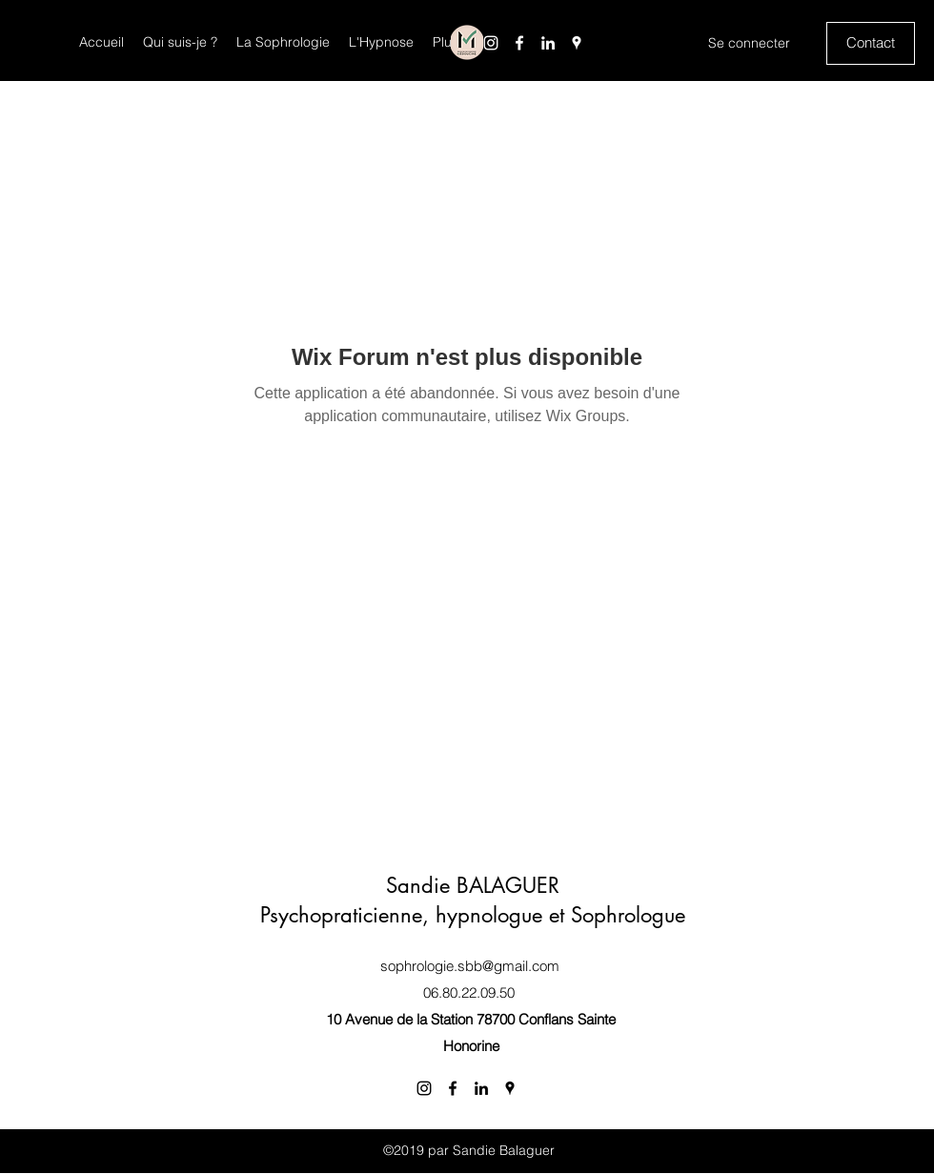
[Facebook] (519, 42)
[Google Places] (576, 42)
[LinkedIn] (548, 42)
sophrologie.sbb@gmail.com (469, 966)
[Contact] (870, 43)
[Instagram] (490, 42)
